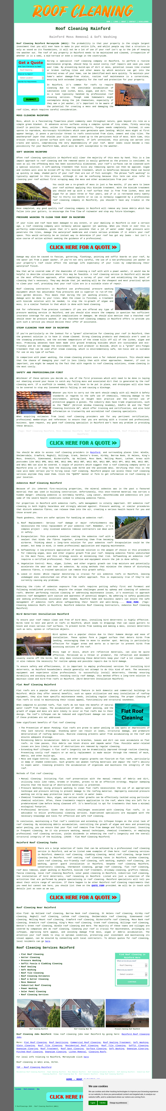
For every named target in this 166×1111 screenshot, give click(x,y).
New (38, 1089)
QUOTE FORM (98, 885)
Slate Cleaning (25, 1045)
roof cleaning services (136, 851)
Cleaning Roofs (97, 1052)
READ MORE (132, 602)
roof (45, 53)
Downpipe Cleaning (55, 1052)
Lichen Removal (77, 1052)
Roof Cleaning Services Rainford (45, 947)
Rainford (95, 452)
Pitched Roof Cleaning (29, 1052)
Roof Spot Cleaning (72, 1049)
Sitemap (18, 1089)
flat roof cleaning (64, 722)
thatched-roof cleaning (82, 319)
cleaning (29, 289)
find (25, 913)
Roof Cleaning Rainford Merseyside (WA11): (43, 43)
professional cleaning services (67, 813)
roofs (62, 623)
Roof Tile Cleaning (50, 1045)
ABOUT (123, 22)
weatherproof (23, 137)
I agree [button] (92, 1103)
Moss (45, 127)
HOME (108, 22)
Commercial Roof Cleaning (86, 1042)
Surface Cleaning (96, 1049)
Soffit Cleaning (138, 1045)
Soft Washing (140, 1042)
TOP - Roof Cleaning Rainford (33, 1067)
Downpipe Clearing (27, 1049)
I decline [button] (102, 1103)
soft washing (106, 861)
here (47, 941)
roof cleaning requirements (127, 882)
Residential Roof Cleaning (81, 1045)
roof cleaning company (125, 465)
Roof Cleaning (29, 1089)
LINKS (115, 22)
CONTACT (132, 22)
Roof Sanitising (58, 1042)
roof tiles (22, 110)
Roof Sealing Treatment (117, 1042)
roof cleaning (49, 161)
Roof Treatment (49, 1049)
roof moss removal (27, 870)
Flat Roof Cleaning (35, 1042)
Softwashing (120, 556)
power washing (48, 870)
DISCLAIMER (143, 22)
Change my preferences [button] (118, 1103)
